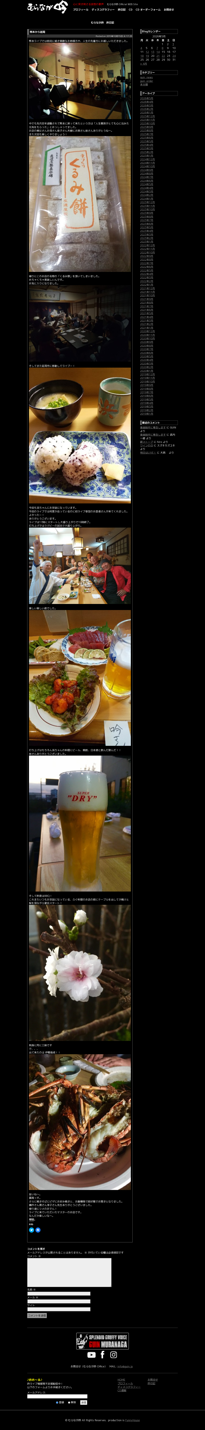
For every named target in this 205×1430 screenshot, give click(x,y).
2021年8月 (146, 302)
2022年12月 (147, 245)
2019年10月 (147, 381)
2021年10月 (147, 295)
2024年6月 (146, 181)
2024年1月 (146, 198)
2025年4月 (146, 145)
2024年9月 (146, 170)
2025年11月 (147, 120)
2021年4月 (146, 317)
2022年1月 (146, 284)
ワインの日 (146, 445)
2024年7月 (146, 177)
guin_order (146, 81)
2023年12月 (147, 202)
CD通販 (122, 1390)
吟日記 (122, 9)
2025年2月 (146, 152)
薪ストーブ (146, 442)
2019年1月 (146, 414)
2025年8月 (146, 130)
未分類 (144, 84)
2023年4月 (146, 231)
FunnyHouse (132, 1420)
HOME (121, 1379)
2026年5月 (146, 98)
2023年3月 (146, 234)
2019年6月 (146, 396)
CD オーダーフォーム (148, 9)
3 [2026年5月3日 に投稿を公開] (173, 44)
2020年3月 (146, 363)
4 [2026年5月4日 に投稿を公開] (141, 48)
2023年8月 (146, 216)
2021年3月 (146, 320)
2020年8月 (146, 345)
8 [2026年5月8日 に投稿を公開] (162, 48)
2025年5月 (146, 141)
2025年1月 (146, 155)
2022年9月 (146, 256)
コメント (34, 1256)
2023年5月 (146, 227)
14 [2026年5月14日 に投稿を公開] (158, 52)
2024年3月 (146, 191)
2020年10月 (147, 338)
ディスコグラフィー (103, 9)
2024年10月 (147, 166)
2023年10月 (147, 209)
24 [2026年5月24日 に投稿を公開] (174, 56)
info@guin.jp (125, 1366)
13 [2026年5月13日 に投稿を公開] (152, 52)
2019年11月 (147, 378)
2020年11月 (147, 335)
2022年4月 (146, 274)
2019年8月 (146, 389)
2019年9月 (146, 385)
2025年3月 (146, 148)
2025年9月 (146, 127)
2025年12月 (147, 116)
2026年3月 (146, 105)
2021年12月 (147, 288)
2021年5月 (146, 313)
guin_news (146, 77)
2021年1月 (146, 328)
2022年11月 (147, 249)
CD (130, 9)
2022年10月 (147, 252)
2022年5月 (146, 270)
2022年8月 (146, 259)
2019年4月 (146, 403)
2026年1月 (146, 112)
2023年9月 (146, 213)
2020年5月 (146, 356)
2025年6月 (146, 137)
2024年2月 (146, 195)
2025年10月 (147, 123)
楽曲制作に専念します (153, 427)
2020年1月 (146, 371)
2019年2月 (146, 410)
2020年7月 (146, 349)
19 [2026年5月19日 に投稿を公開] (147, 56)
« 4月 (143, 63)
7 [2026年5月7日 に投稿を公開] (157, 48)
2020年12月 (147, 331)
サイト (31, 1305)
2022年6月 (146, 267)
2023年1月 (146, 241)
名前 (31, 1289)
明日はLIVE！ (148, 452)
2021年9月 (146, 299)
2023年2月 (146, 238)
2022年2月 (146, 281)
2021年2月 (146, 324)
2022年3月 (146, 277)
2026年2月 (146, 109)
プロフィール (80, 9)
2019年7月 (146, 392)
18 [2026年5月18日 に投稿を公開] (142, 56)
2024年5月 (146, 184)
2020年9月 (146, 342)
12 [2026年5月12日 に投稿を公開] (147, 52)
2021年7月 (146, 306)
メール (32, 1297)
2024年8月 (146, 173)
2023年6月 (146, 224)
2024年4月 (146, 188)
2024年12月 (147, 159)
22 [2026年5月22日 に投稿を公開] (163, 56)
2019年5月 (146, 399)
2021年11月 (147, 292)
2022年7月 (146, 263)
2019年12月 (147, 374)
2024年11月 (147, 163)
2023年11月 (147, 206)
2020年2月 (146, 367)
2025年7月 (146, 134)
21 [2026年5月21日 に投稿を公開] (158, 56)
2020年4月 (146, 360)
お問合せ (169, 9)
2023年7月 (146, 220)
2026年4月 (146, 102)
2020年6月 (146, 353)
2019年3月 (146, 406)
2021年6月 (146, 310)
